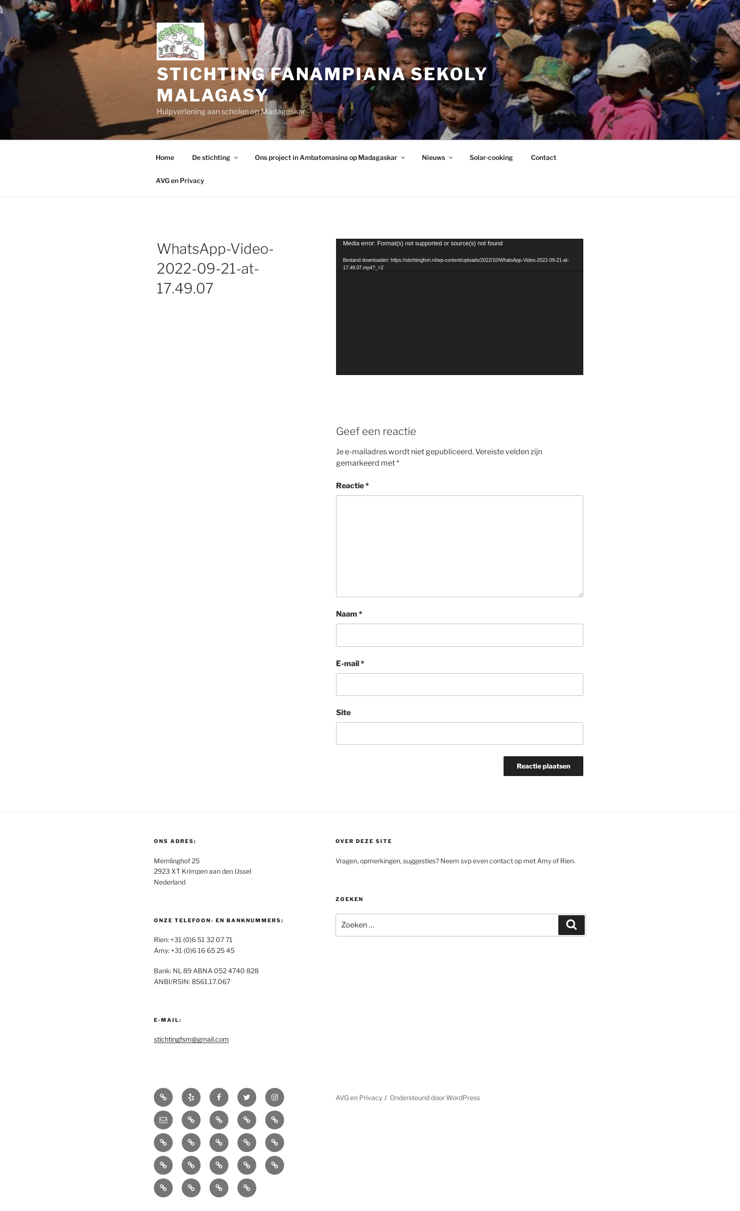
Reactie (352, 485)
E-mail (350, 663)
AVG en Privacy (180, 180)
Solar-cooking (491, 157)
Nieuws (438, 157)
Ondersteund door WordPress (435, 1098)
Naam (349, 614)
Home (165, 157)
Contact (543, 157)
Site (343, 712)
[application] (459, 307)
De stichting (215, 157)
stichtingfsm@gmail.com (191, 1039)
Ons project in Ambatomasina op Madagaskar (330, 157)
